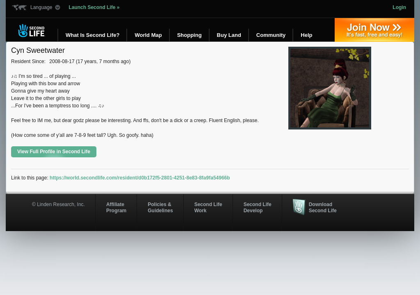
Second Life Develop (258, 207)
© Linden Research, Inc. (58, 204)
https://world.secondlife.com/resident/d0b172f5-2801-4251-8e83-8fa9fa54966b (140, 178)
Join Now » (374, 30)
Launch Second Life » (93, 7)
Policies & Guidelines (160, 207)
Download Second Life (323, 207)
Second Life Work (208, 207)
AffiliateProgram (116, 207)
